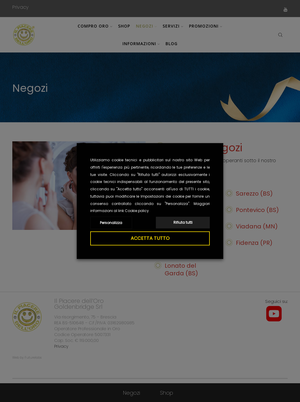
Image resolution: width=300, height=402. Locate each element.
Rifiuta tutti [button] (182, 222)
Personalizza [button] (111, 222)
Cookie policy (137, 210)
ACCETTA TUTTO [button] (150, 238)
